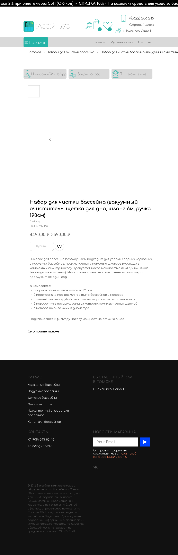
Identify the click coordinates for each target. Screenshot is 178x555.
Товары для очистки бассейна (71, 52)
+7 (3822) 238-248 (40, 446)
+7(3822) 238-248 (140, 18)
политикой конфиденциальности (114, 455)
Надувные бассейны (43, 391)
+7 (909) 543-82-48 (41, 439)
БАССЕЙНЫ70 (52, 26)
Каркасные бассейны (44, 384)
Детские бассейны (42, 397)
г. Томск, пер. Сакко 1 (137, 31)
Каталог (37, 42)
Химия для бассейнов (44, 421)
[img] (45, 74)
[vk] (95, 467)
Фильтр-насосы (40, 404)
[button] (141, 24)
